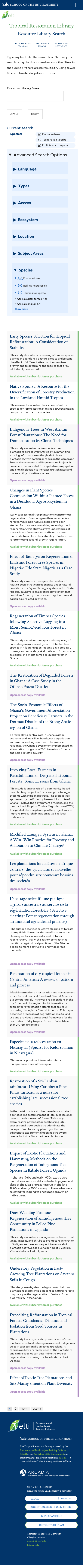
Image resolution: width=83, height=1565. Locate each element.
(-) (40, 134)
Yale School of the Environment (11, 4)
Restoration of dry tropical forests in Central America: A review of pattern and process (41, 979)
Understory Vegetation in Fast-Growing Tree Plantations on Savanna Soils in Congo (42, 1274)
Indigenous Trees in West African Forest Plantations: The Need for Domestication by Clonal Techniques (41, 435)
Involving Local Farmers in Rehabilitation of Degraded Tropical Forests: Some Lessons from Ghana (41, 775)
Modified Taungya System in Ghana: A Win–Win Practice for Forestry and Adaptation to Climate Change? (42, 840)
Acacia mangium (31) (29, 304)
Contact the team (51, 1525)
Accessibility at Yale (36, 1541)
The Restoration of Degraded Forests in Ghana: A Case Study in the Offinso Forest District (41, 681)
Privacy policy (33, 1545)
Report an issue (51, 1516)
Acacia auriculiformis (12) (32, 298)
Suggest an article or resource (51, 1507)
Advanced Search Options (40, 154)
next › (24, 1408)
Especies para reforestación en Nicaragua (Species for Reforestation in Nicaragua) (41, 1047)
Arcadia (62, 1457)
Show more (21, 309)
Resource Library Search (24, 88)
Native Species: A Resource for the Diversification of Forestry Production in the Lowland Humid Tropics (42, 392)
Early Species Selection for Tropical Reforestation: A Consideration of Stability (40, 342)
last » (37, 1408)
